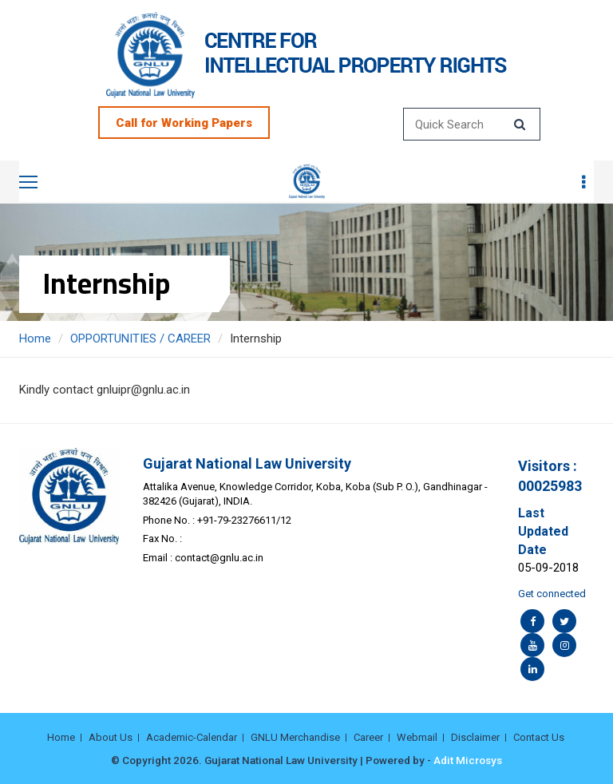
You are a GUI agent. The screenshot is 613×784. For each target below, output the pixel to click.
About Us (110, 737)
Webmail (417, 737)
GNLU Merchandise (295, 737)
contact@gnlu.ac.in (219, 558)
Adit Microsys (467, 760)
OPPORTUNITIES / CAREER (140, 338)
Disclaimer (475, 737)
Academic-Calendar (191, 737)
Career (368, 737)
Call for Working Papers (184, 123)
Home (35, 338)
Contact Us (538, 737)
